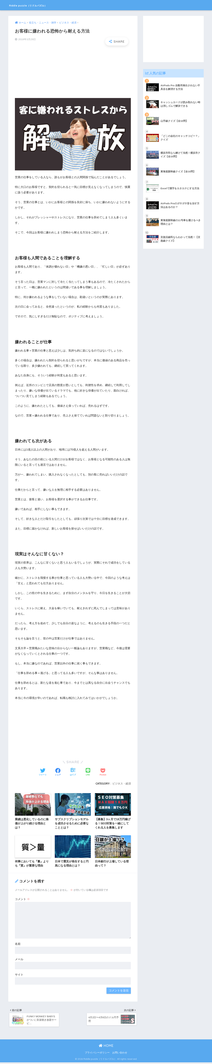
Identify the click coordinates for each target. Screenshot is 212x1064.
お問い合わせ (119, 1054)
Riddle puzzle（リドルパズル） (38, 5)
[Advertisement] (73, 72)
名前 (18, 944)
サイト (19, 975)
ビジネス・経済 (121, 783)
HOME (106, 1047)
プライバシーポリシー (97, 1054)
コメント (22, 899)
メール (19, 960)
